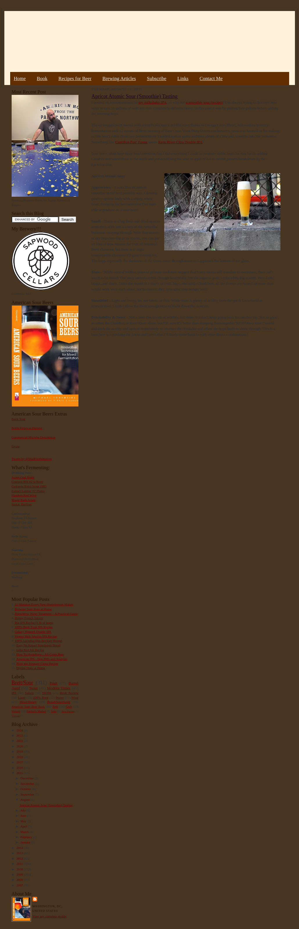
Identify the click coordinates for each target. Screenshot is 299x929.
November (27, 783)
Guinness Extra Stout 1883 (29, 486)
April (24, 826)
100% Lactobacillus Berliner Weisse (38, 640)
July (23, 810)
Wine (74, 697)
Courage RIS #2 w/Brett (27, 481)
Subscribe (156, 78)
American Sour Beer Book (28, 706)
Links (182, 78)
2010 (20, 869)
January (25, 842)
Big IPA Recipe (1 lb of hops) (34, 622)
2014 (20, 848)
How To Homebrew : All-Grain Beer (40, 654)
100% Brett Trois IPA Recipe (34, 627)
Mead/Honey (27, 702)
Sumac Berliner (22, 504)
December (27, 778)
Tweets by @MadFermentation (32, 458)
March (25, 832)
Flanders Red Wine (24, 495)
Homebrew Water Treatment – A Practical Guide (46, 613)
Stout (33, 688)
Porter (60, 697)
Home (20, 78)
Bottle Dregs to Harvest (27, 428)
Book (42, 78)
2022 (20, 740)
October (26, 789)
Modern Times (58, 688)
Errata (15, 446)
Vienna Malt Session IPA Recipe (36, 636)
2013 (20, 853)
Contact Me (211, 78)
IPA (14, 693)
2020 (20, 746)
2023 (20, 735)
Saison (29, 693)
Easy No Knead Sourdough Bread (38, 645)
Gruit (69, 706)
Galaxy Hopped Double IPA (33, 631)
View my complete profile (50, 916)
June (23, 815)
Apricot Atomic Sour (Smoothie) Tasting (45, 805)
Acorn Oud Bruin (23, 477)
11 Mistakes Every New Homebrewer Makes (44, 604)
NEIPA (46, 693)
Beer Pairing (68, 711)
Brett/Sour (22, 683)
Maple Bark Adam (24, 500)
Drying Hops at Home (30, 668)
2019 (20, 751)
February (26, 837)
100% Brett (40, 697)
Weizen (16, 711)
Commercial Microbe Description (33, 437)
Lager (22, 697)
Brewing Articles (119, 78)
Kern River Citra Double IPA (180, 142)
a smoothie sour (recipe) (204, 102)
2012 (20, 858)
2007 (20, 885)
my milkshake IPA (152, 102)
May (23, 821)
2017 (20, 762)
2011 (20, 863)
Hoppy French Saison (29, 618)
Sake (54, 711)
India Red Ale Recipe (30, 650)
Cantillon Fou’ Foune (131, 142)
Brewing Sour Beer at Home (33, 609)
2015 (20, 773)
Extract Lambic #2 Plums (28, 491)
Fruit (53, 683)
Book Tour (19, 419)
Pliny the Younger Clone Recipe (37, 663)
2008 (20, 879)
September (27, 794)
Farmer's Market (36, 711)
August (25, 799)
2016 (20, 767)
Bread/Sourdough (58, 702)
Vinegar (16, 715)
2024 (20, 730)
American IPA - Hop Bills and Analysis (41, 659)
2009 (20, 874)
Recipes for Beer (75, 78)
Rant (55, 706)
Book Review (69, 693)
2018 (20, 757)
